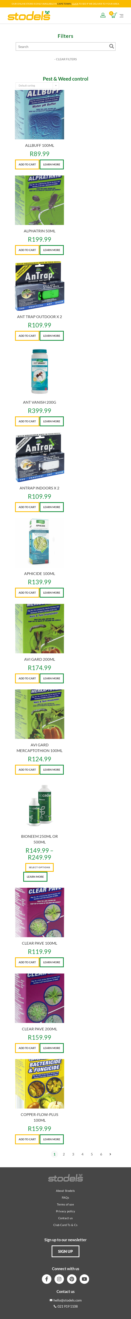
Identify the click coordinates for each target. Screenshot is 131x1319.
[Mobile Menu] (121, 15)
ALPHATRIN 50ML (39, 231)
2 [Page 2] (64, 1154)
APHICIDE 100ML (39, 573)
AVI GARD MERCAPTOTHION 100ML (39, 747)
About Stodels (65, 1190)
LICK (75, 3)
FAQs (65, 1197)
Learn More (51, 164)
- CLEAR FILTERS (65, 59)
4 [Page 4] (82, 1154)
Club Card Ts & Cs (65, 1225)
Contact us (65, 1218)
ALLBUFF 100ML (39, 145)
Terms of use (65, 1204)
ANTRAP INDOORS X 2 (39, 488)
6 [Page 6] (101, 1154)
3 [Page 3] (73, 1154)
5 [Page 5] (92, 1154)
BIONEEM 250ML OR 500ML (39, 839)
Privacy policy (65, 1211)
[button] (65, 1251)
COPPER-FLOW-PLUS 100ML (39, 1117)
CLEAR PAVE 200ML (39, 1029)
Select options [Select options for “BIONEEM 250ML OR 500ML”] (39, 867)
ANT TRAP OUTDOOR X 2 (39, 316)
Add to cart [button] (27, 164)
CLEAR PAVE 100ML (39, 943)
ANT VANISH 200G (39, 402)
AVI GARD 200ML (39, 659)
